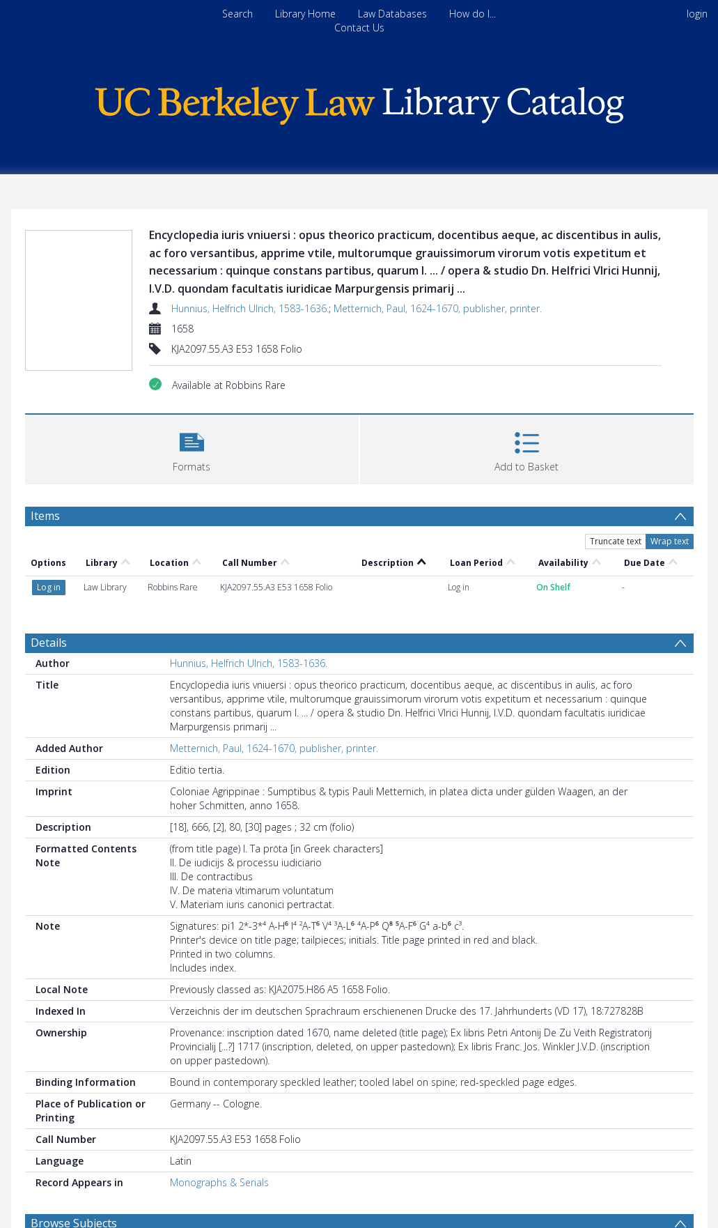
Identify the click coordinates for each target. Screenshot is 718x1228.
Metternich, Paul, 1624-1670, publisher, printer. (438, 308)
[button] (192, 448)
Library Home (305, 13)
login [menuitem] (697, 13)
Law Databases (392, 13)
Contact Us (359, 27)
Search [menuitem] (237, 13)
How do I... (472, 13)
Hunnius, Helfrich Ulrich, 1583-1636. (250, 308)
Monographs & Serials (219, 1182)
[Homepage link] (359, 102)
